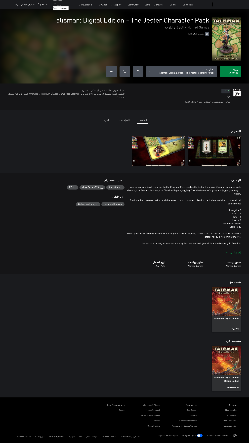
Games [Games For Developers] (121, 410)
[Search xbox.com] (57, 4)
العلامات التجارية (75, 437)
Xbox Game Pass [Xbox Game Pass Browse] (230, 420)
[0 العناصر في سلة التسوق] (42, 4)
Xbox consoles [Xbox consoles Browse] (231, 410)
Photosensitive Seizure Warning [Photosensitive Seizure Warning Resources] (184, 426)
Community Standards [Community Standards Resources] (188, 420)
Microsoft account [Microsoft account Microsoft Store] (152, 410)
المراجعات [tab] (125, 120)
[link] (226, 309)
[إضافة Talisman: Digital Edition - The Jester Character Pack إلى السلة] (125, 71)
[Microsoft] (225, 4)
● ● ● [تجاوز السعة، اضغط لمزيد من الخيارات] (111, 71)
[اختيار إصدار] (181, 71)
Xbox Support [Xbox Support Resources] (192, 410)
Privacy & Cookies (109, 437)
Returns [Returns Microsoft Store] (157, 420)
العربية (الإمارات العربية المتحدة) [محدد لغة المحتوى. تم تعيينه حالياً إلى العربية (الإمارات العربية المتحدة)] (219, 435)
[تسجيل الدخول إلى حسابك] (24, 4)
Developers (86, 4)
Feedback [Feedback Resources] (193, 415)
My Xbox (103, 4)
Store (147, 4)
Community (133, 4)
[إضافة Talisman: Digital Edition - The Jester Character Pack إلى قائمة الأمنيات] (138, 71)
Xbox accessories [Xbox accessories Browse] (230, 426)
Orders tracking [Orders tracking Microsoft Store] (153, 426)
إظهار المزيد (233, 252)
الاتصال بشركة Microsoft (130, 437)
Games (173, 4)
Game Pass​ (188, 4)
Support (117, 4)
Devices (160, 4)
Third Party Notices (56, 437)
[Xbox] (203, 4)
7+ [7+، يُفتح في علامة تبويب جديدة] (226, 91)
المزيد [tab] (106, 120)
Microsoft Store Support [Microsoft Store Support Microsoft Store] (150, 415)
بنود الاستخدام (91, 437)
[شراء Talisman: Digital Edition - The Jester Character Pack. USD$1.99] (230, 71)
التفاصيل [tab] (142, 120)
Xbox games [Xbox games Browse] (232, 415)
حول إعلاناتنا (39, 437)
